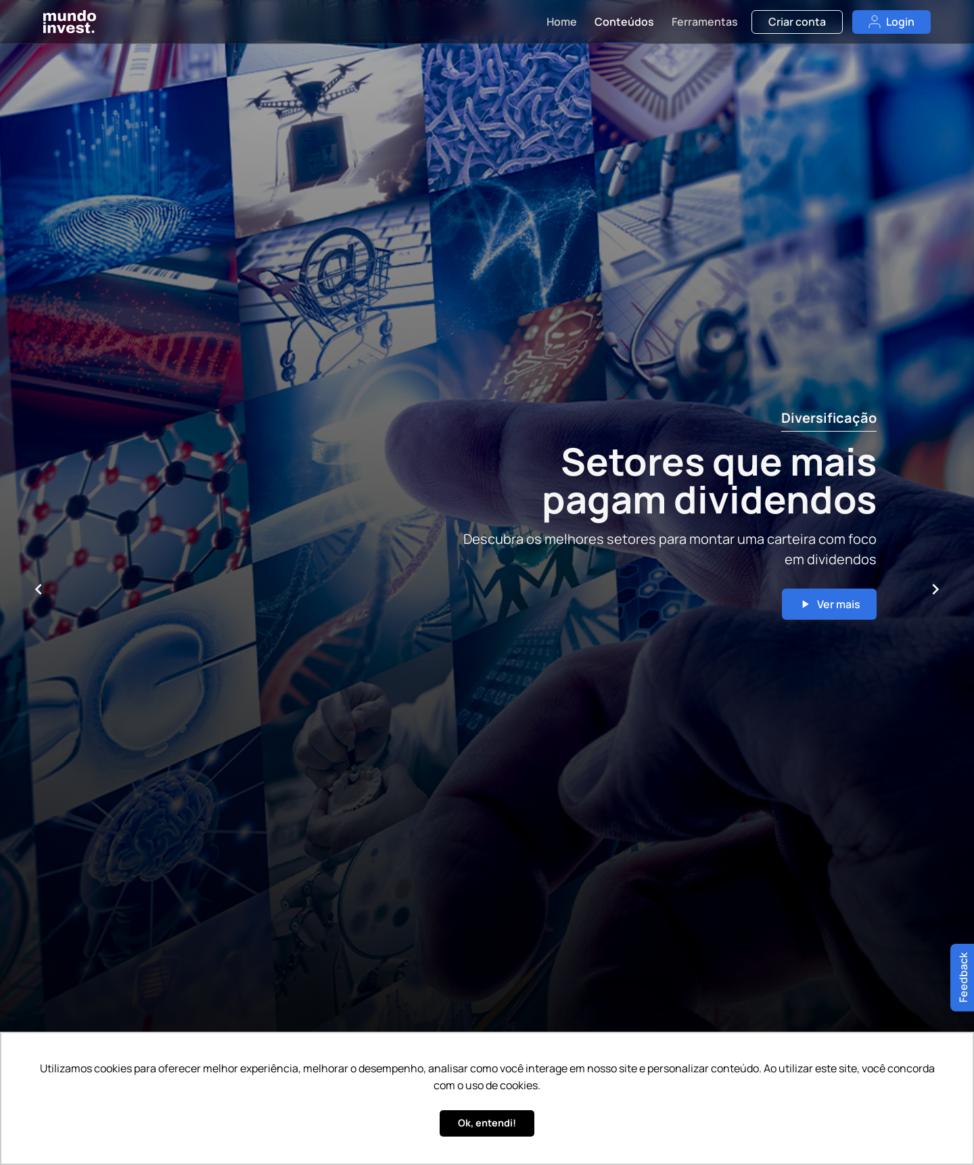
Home (562, 21)
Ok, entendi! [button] (487, 1122)
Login (891, 21)
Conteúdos (624, 21)
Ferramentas (705, 21)
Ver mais (829, 604)
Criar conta (797, 21)
